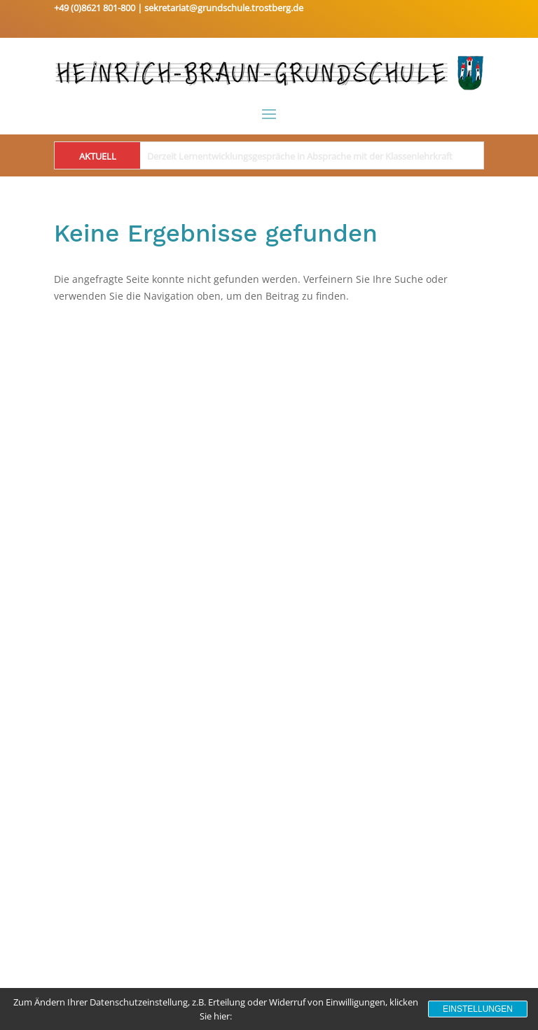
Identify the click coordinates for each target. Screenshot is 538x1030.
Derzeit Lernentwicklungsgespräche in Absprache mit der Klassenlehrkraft (300, 156)
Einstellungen (478, 1009)
